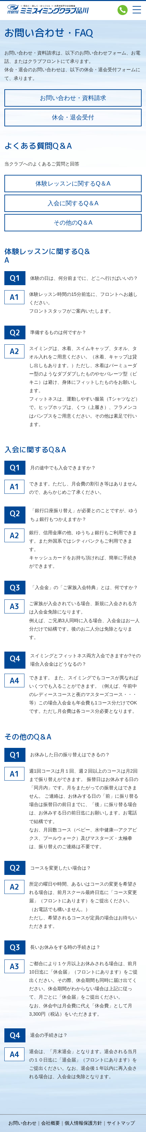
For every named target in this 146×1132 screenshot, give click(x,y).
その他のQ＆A (73, 222)
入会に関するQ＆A (73, 203)
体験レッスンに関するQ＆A (73, 183)
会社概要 (50, 1123)
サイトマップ (121, 1123)
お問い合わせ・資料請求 (73, 98)
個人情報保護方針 (83, 1123)
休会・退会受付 (73, 117)
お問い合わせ (22, 1123)
